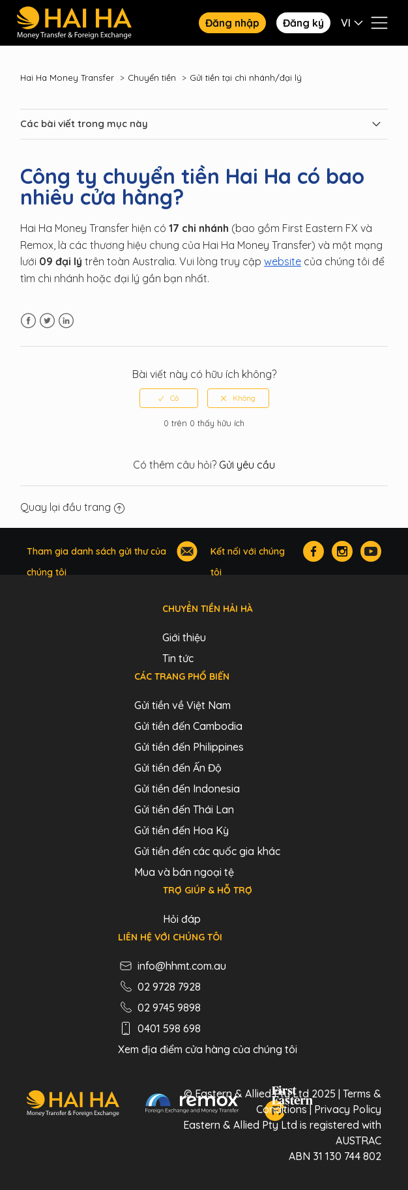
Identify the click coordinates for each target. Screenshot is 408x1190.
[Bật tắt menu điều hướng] (379, 22)
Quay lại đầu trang (72, 507)
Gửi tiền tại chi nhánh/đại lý (246, 77)
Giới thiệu (184, 637)
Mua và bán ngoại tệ (184, 871)
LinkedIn (66, 321)
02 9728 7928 (159, 986)
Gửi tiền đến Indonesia (187, 788)
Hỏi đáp (182, 918)
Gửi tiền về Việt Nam (182, 705)
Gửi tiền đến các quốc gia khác (207, 851)
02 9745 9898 (159, 1007)
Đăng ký (303, 22)
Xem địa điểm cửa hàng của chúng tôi (207, 1049)
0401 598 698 (159, 1028)
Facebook (28, 321)
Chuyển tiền (152, 77)
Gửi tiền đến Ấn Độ (178, 767)
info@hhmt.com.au (172, 966)
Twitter (47, 321)
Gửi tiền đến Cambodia (188, 726)
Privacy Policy (347, 1109)
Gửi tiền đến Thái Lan (184, 809)
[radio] (168, 398)
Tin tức (178, 658)
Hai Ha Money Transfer (67, 77)
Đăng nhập (232, 22)
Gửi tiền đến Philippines (189, 746)
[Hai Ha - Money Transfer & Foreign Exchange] (73, 1105)
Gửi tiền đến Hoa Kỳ (181, 830)
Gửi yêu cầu (247, 464)
